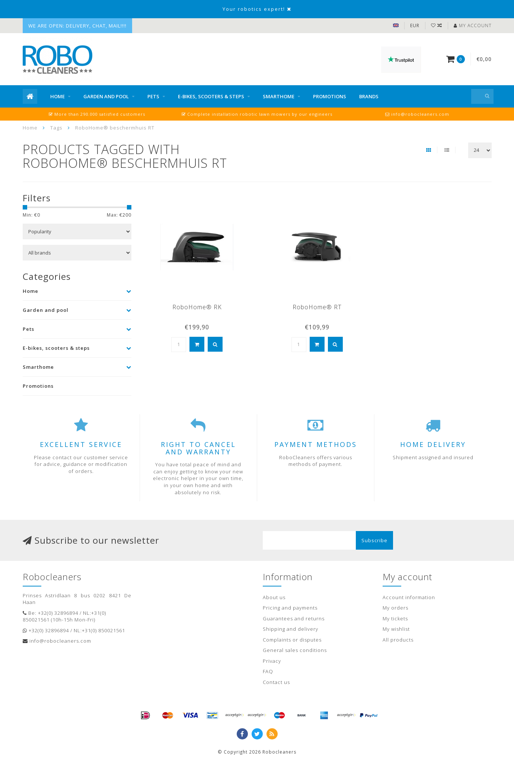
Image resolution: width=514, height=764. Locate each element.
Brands (369, 96)
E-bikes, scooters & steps (211, 96)
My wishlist (396, 629)
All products (398, 639)
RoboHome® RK (197, 307)
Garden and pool (106, 96)
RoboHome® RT (317, 307)
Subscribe (374, 540)
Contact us (276, 682)
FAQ (268, 671)
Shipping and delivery (290, 629)
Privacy (272, 661)
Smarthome (278, 96)
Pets (153, 96)
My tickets (395, 618)
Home (57, 96)
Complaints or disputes (292, 639)
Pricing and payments (290, 607)
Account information (409, 597)
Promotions (329, 96)
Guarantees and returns (294, 618)
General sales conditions (295, 650)
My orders (395, 607)
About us (274, 597)
